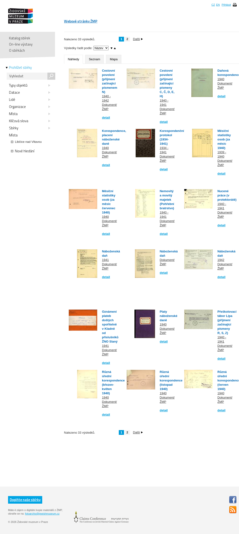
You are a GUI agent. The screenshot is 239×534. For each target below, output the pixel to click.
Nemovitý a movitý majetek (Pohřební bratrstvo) (167, 199)
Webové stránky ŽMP (80, 21)
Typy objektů (29, 85)
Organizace (29, 107)
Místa (29, 114)
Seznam (94, 59)
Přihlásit (226, 4)
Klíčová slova (29, 121)
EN (218, 4)
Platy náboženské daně (168, 316)
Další (138, 39)
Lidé (29, 100)
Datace (29, 92)
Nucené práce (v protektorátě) (226, 195)
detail (106, 117)
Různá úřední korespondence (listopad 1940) (171, 380)
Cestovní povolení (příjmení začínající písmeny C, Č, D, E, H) (167, 83)
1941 (105, 260)
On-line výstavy (20, 44)
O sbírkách (17, 50)
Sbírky (29, 128)
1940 (220, 79)
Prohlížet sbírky (20, 67)
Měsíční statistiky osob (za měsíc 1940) (224, 139)
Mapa (114, 59)
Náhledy (73, 59)
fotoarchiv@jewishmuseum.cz (42, 513)
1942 (220, 260)
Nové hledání (22, 151)
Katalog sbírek (19, 38)
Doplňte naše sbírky (25, 499)
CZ (213, 4)
